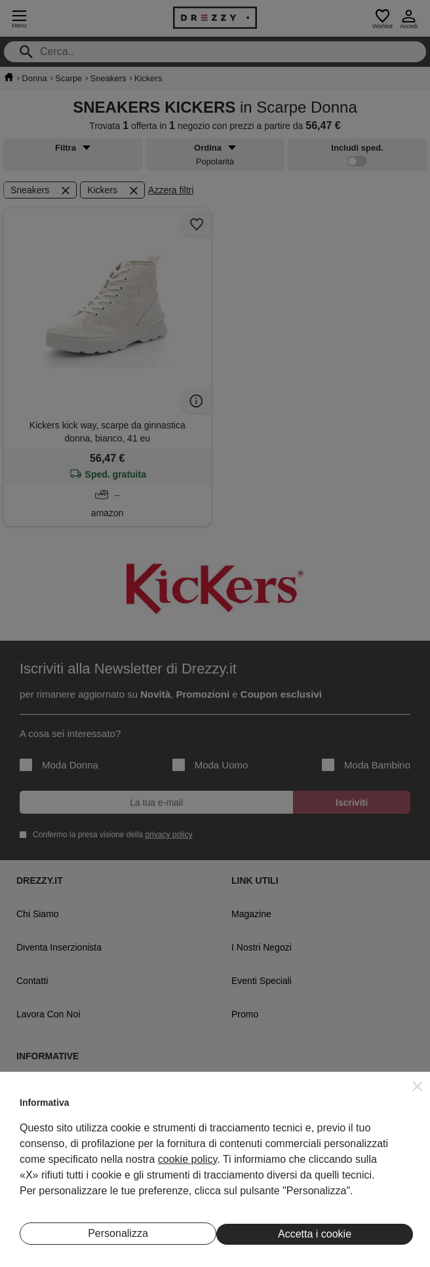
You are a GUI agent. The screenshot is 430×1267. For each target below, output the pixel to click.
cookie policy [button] (187, 1159)
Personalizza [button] (118, 1233)
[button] (417, 1086)
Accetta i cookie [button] (314, 1233)
